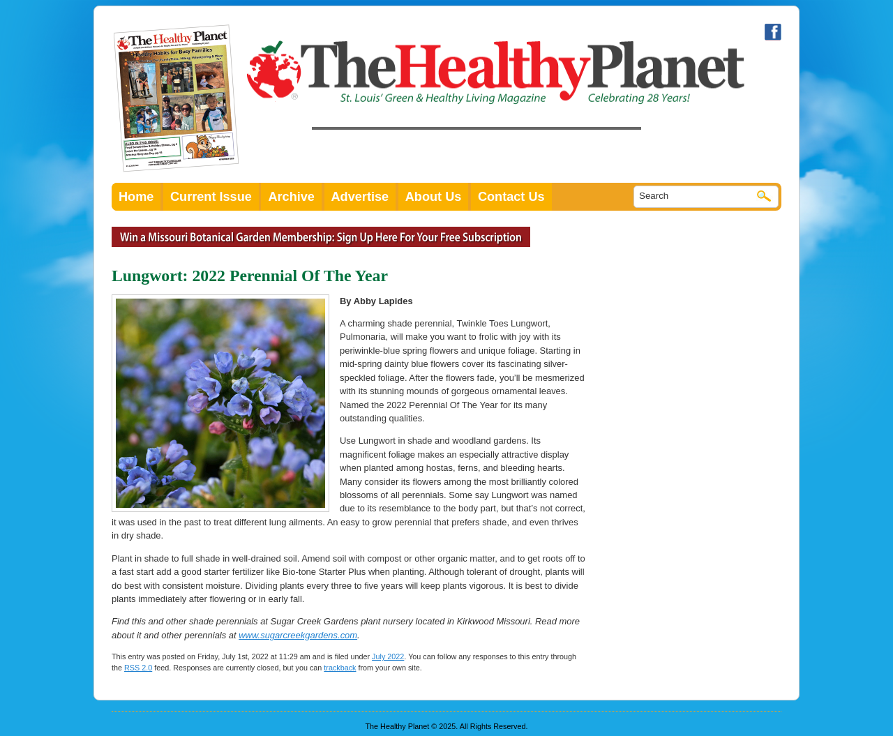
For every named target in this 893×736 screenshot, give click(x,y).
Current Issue (211, 197)
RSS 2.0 (138, 667)
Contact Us (511, 197)
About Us (433, 197)
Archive (291, 197)
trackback (340, 667)
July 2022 (388, 656)
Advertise (360, 197)
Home (136, 197)
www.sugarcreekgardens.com (298, 635)
